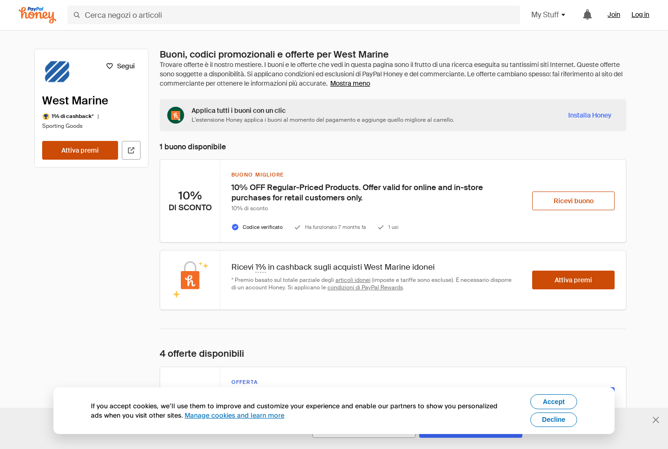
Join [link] (614, 14)
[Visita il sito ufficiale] (131, 150)
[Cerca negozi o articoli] (293, 15)
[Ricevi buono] (573, 200)
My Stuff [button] (548, 15)
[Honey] (37, 15)
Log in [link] (640, 14)
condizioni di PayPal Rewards (365, 287)
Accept (554, 401)
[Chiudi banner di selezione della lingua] (656, 420)
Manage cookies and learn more (234, 415)
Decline (553, 419)
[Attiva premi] (80, 150)
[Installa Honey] (589, 115)
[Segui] (120, 66)
